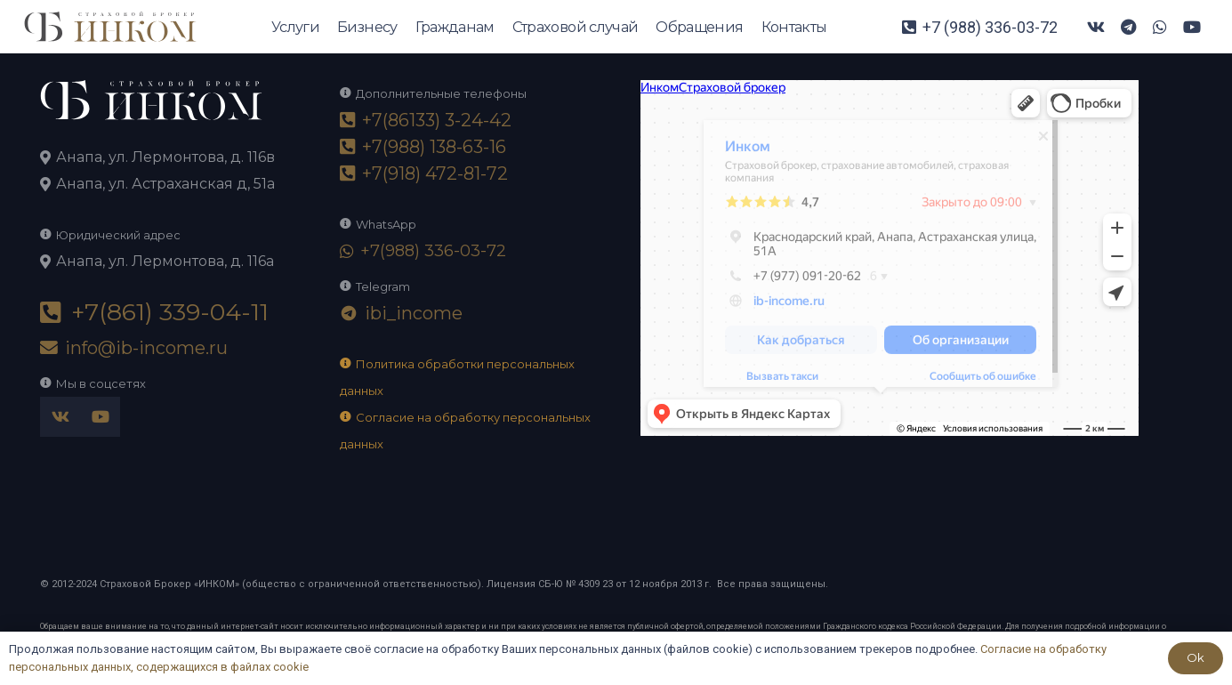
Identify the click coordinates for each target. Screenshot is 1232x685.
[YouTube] (1192, 27)
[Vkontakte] (1096, 27)
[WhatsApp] (1160, 27)
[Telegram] (1128, 27)
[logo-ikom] (110, 27)
